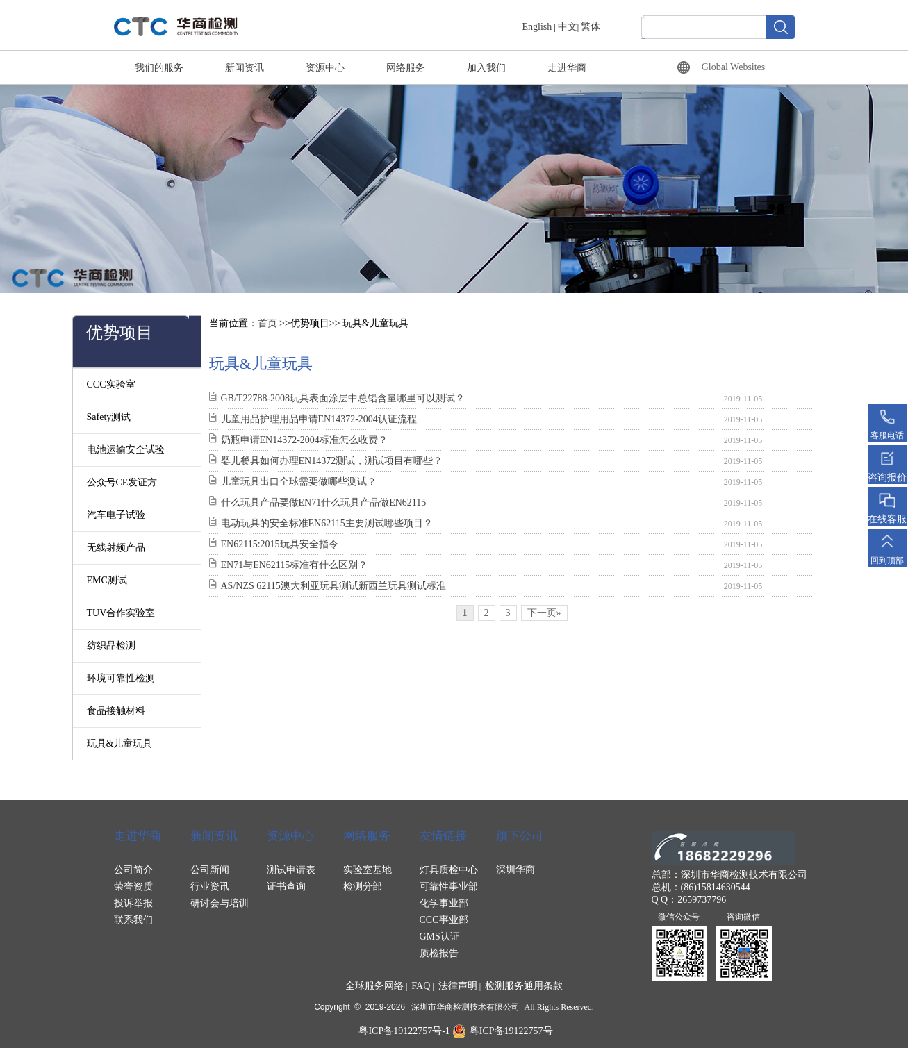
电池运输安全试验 (126, 449)
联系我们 (133, 920)
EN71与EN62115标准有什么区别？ (294, 565)
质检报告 (439, 953)
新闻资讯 (244, 68)
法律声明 (457, 986)
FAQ (420, 986)
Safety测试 (109, 417)
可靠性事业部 (449, 886)
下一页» (544, 613)
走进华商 (566, 68)
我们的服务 (159, 68)
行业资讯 (209, 886)
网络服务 (405, 68)
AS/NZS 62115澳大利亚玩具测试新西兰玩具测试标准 (333, 586)
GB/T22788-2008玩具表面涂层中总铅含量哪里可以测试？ (343, 398)
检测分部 (362, 886)
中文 (567, 27)
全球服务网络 (374, 986)
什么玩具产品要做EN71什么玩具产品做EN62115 (324, 502)
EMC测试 (107, 580)
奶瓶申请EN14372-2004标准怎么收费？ (304, 440)
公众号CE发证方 (122, 482)
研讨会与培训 (219, 903)
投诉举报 (133, 903)
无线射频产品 (116, 547)
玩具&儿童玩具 (120, 743)
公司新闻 (209, 870)
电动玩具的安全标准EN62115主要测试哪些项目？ (327, 523)
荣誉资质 (133, 886)
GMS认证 (440, 936)
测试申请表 (291, 870)
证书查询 (286, 886)
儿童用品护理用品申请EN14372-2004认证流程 (319, 419)
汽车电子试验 (116, 515)
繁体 (590, 27)
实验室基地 (367, 870)
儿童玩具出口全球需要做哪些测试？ (299, 481)
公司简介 (133, 870)
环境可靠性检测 (121, 678)
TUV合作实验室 (121, 613)
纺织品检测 (111, 645)
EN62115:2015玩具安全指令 (279, 544)
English (537, 27)
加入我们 (486, 68)
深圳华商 (515, 870)
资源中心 (325, 68)
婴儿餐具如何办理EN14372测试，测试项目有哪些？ (332, 461)
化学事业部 (444, 903)
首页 (267, 323)
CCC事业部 (444, 920)
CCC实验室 (111, 384)
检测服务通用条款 (524, 986)
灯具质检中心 (449, 870)
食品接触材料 (116, 711)
